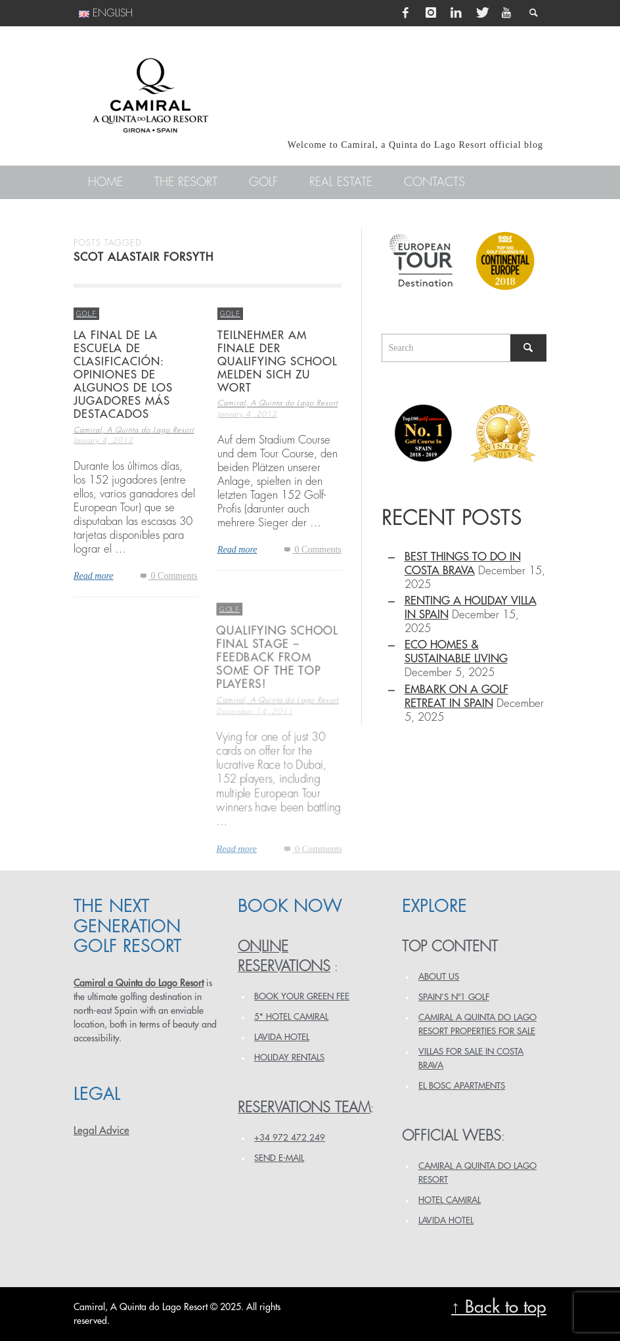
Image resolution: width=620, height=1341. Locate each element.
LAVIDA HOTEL (281, 1037)
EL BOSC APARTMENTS (461, 1085)
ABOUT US (438, 976)
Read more (94, 576)
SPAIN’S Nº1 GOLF (453, 997)
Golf (86, 313)
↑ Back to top (498, 1307)
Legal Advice (101, 1130)
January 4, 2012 (103, 441)
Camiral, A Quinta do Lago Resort (134, 430)
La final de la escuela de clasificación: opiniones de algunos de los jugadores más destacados (123, 375)
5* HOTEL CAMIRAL (291, 1016)
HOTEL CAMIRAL (449, 1200)
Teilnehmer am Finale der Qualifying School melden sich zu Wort (277, 362)
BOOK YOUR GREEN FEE (301, 996)
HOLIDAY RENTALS (289, 1057)
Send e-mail (279, 1158)
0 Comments (168, 576)
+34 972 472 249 (289, 1137)
